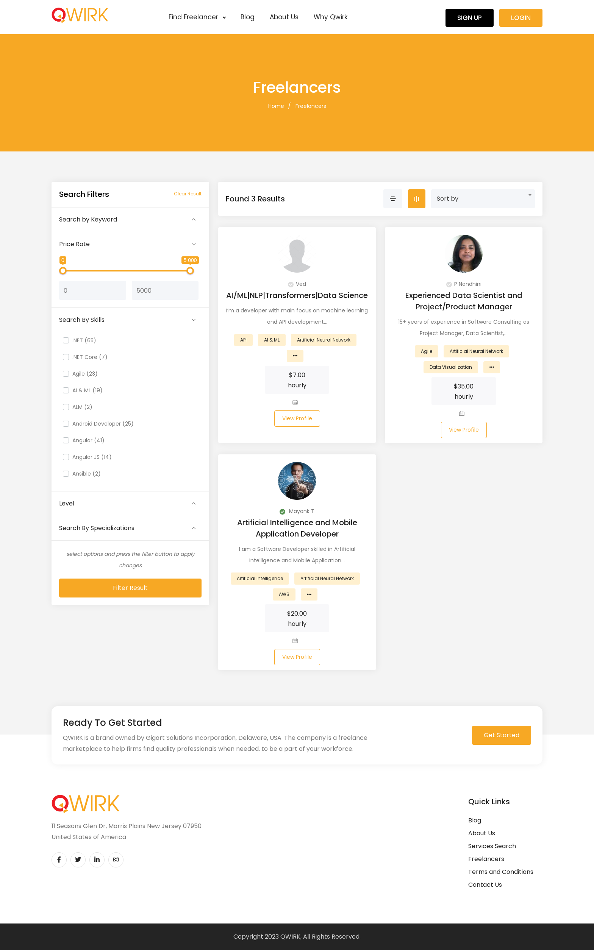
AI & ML (272, 340)
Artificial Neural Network (323, 340)
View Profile (297, 418)
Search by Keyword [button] (88, 219)
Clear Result (188, 193)
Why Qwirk (330, 17)
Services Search (492, 846)
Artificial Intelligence (260, 578)
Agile (426, 351)
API (243, 340)
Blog (248, 17)
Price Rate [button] (74, 244)
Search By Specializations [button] (96, 528)
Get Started (501, 735)
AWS (284, 594)
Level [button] (66, 503)
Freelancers (310, 106)
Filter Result (130, 587)
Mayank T (297, 511)
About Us (284, 17)
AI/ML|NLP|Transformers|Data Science (297, 295)
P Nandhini (463, 284)
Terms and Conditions (500, 871)
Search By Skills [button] (82, 319)
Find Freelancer (197, 17)
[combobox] (483, 198)
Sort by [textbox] (447, 198)
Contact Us (485, 884)
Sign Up (469, 17)
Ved (297, 284)
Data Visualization (451, 367)
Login (521, 17)
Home (276, 106)
